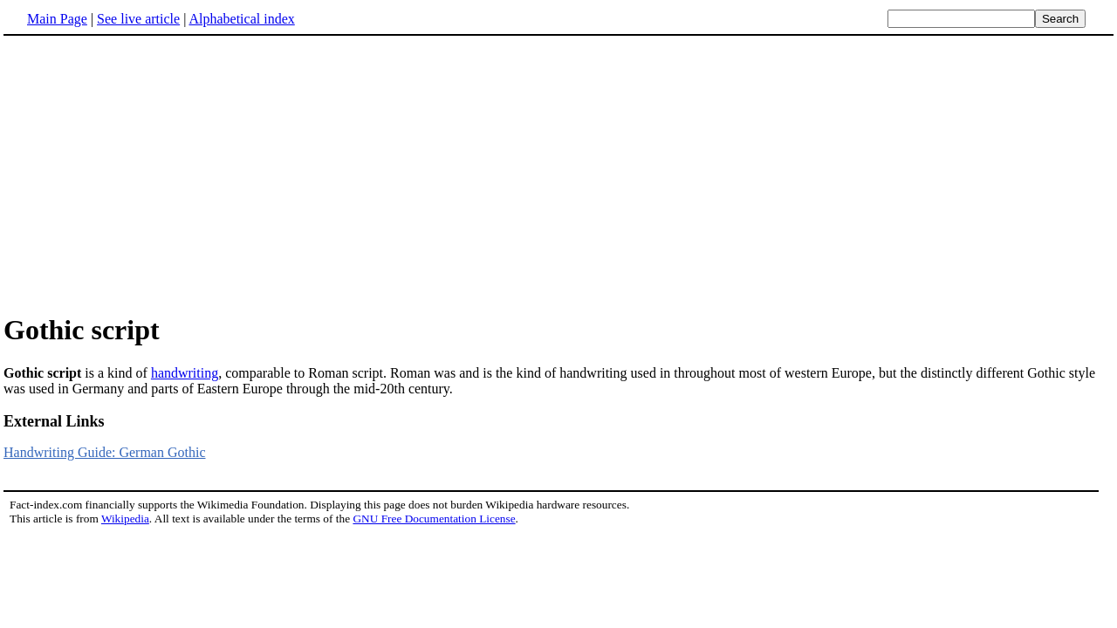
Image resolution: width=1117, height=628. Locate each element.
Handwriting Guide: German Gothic (104, 452)
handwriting (184, 372)
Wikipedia (125, 518)
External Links (54, 421)
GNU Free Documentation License (434, 518)
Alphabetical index (241, 18)
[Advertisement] (558, 173)
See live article (138, 18)
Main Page (57, 18)
